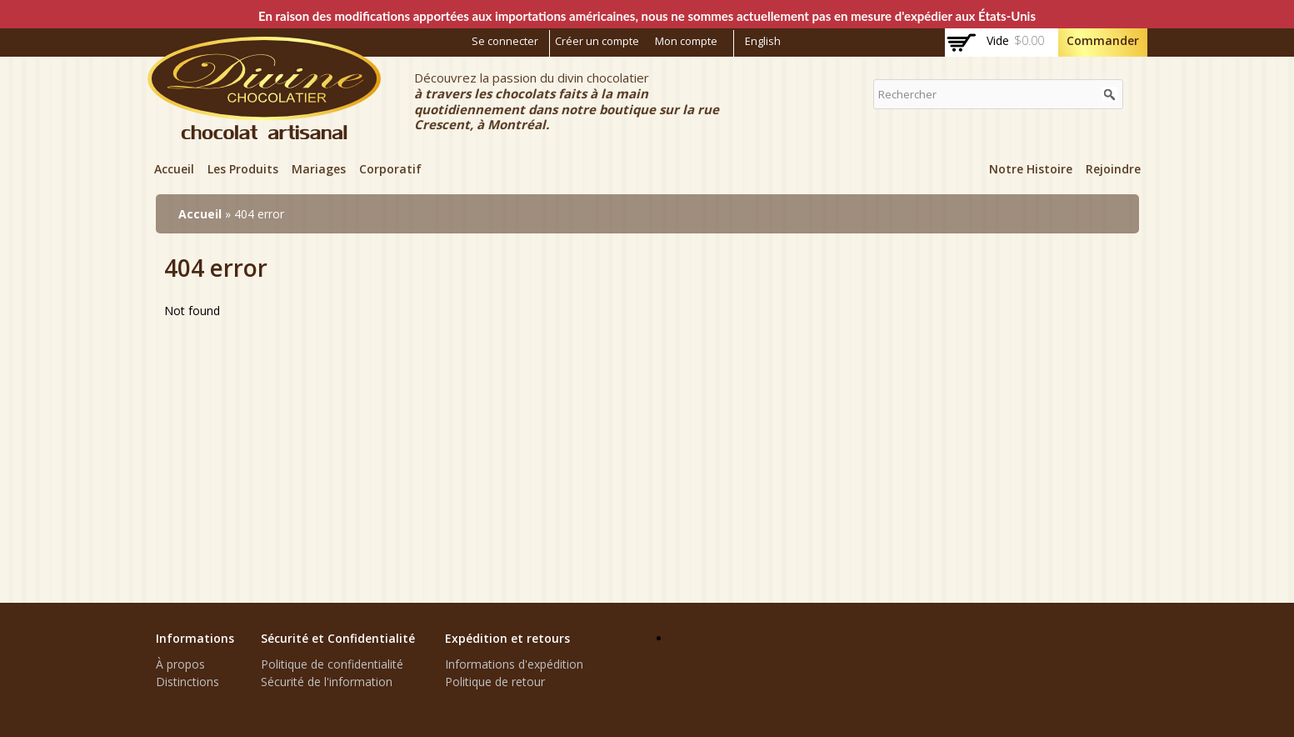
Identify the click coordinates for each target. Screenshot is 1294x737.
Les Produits (242, 169)
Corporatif (390, 169)
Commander (1103, 40)
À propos (180, 664)
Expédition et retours (507, 638)
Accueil (174, 169)
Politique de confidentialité (332, 664)
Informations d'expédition (514, 664)
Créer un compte (597, 41)
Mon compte (686, 41)
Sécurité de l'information (326, 681)
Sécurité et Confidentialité (338, 638)
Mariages (319, 169)
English (763, 41)
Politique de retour (495, 681)
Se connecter (505, 41)
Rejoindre (1113, 169)
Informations (195, 638)
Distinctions (187, 681)
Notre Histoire (1030, 169)
